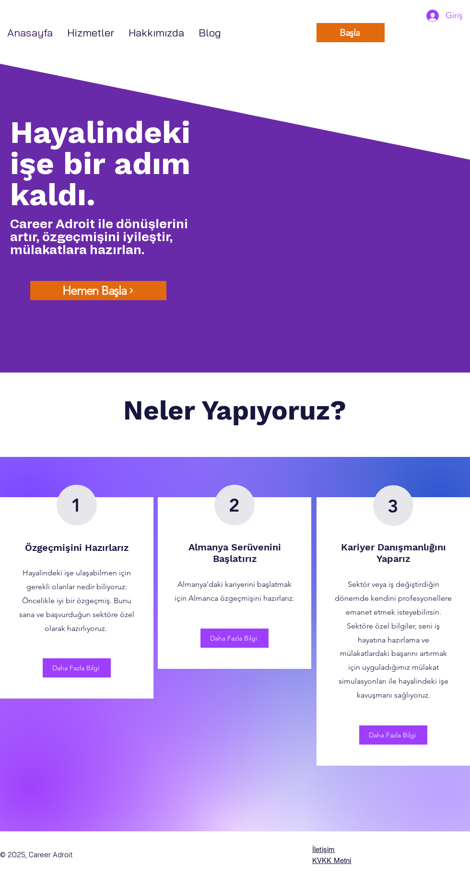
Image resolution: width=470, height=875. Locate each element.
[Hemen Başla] (98, 290)
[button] (90, 33)
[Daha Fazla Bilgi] (77, 667)
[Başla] (351, 32)
